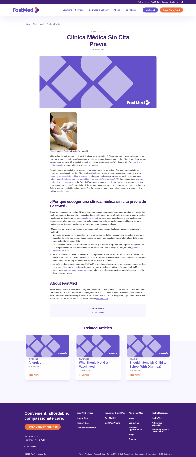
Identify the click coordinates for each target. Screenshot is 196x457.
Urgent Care (82, 418)
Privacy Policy (99, 454)
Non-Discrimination (138, 454)
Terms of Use (112, 454)
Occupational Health (86, 428)
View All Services (85, 413)
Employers (174, 2)
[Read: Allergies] (47, 346)
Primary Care (83, 423)
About (118, 10)
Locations (67, 10)
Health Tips (157, 418)
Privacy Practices (85, 454)
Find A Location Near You (43, 426)
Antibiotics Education (157, 424)
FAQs (131, 435)
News (131, 418)
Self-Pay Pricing (112, 423)
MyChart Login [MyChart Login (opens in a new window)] (143, 2)
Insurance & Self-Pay (100, 10)
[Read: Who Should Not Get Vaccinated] (98, 346)
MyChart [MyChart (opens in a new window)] (150, 10)
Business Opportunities (135, 429)
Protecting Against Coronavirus (160, 431)
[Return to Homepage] (26, 10)
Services (80, 10)
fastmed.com (102, 298)
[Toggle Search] (182, 2)
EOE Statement (165, 454)
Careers (165, 2)
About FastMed (136, 413)
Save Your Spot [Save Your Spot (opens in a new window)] (171, 10)
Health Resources (160, 413)
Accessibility (152, 454)
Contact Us (134, 423)
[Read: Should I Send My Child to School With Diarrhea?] (148, 346)
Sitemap (132, 439)
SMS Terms (124, 454)
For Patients (132, 10)
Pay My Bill (155, 2)
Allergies (34, 362)
